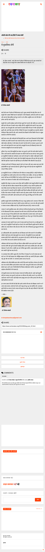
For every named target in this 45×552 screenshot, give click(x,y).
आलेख (7, 42)
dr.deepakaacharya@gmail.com (11, 318)
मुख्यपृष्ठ (22, 366)
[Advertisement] (22, 20)
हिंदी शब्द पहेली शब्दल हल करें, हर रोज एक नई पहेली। (15, 38)
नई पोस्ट (22, 357)
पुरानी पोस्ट (22, 362)
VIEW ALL (39, 508)
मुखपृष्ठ (4, 542)
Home (2, 42)
